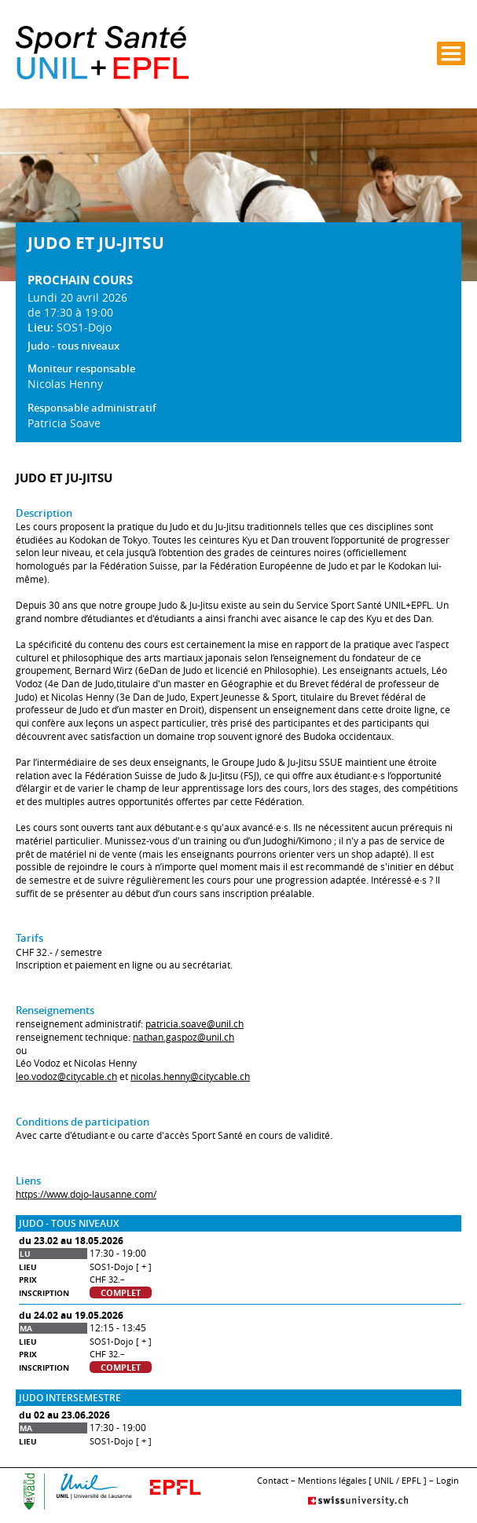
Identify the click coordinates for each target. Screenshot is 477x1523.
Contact (272, 1480)
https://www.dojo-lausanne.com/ (86, 1194)
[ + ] (144, 1266)
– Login (444, 1480)
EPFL (411, 1480)
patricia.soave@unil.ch (194, 1024)
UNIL (384, 1480)
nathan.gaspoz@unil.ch (183, 1037)
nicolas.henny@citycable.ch (190, 1076)
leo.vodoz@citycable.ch (66, 1076)
